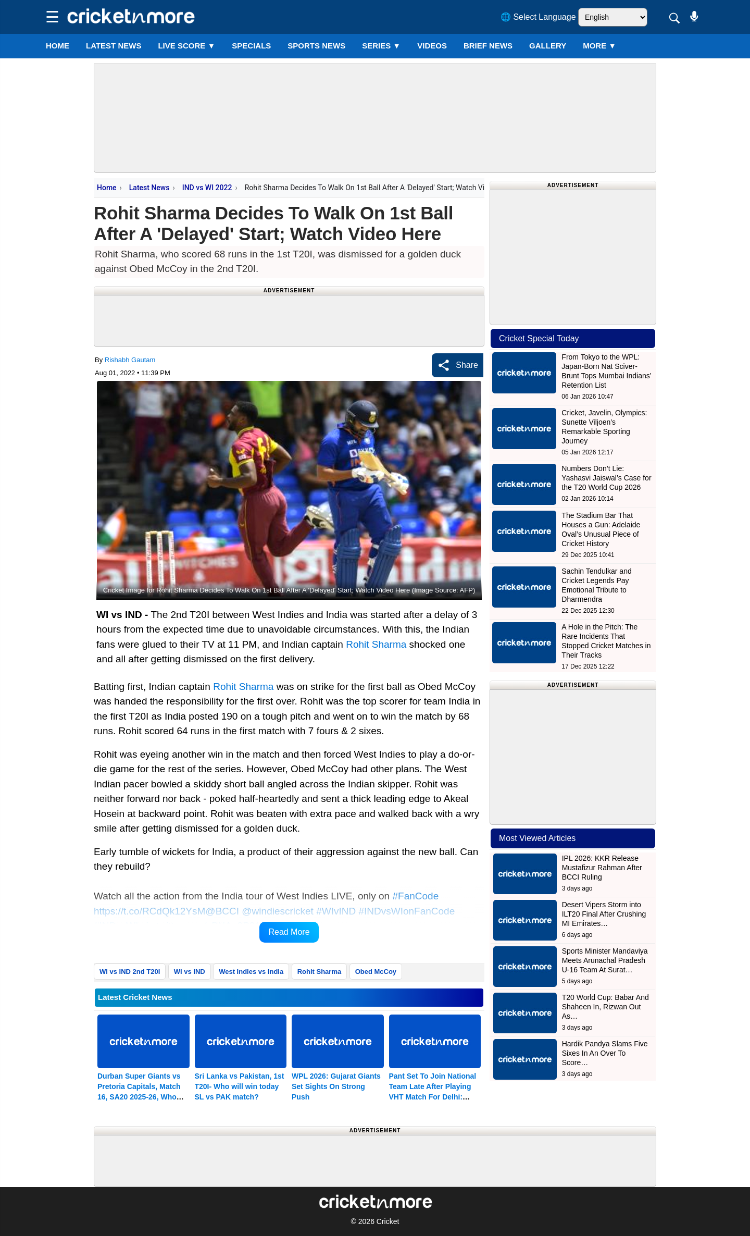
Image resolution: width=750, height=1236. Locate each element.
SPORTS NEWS (316, 45)
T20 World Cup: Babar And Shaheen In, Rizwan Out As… (605, 1006)
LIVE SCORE (186, 45)
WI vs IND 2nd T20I (129, 971)
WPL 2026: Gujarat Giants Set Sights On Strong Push (336, 1086)
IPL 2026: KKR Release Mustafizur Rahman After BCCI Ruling (602, 867)
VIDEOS (432, 45)
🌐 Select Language (538, 17)
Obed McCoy (375, 971)
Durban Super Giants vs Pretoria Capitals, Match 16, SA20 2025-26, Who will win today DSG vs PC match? (141, 1097)
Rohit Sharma (376, 644)
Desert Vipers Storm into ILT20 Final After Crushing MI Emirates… (604, 914)
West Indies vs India (251, 971)
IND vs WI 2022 (207, 187)
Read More (288, 932)
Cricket (388, 1221)
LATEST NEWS (113, 45)
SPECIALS (251, 45)
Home (57, 45)
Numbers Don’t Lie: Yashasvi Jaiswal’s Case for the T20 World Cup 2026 (606, 477)
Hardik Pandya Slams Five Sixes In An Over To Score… (605, 1053)
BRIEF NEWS (488, 45)
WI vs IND (189, 971)
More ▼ (599, 45)
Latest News (149, 187)
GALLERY (547, 45)
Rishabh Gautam (130, 360)
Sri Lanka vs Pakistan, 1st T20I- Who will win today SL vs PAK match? (239, 1086)
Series (381, 45)
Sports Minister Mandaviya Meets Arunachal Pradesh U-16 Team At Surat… (605, 960)
